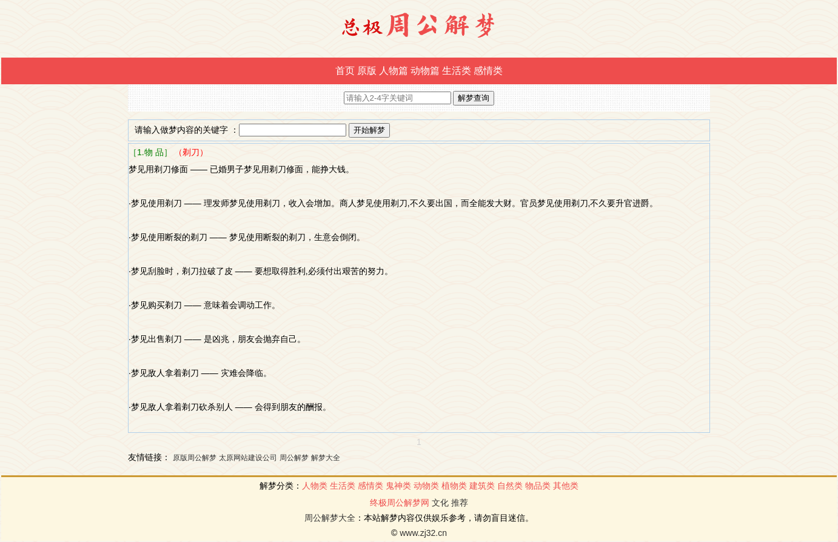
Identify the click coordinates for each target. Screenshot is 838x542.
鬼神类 (398, 485)
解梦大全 (325, 457)
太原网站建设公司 (248, 457)
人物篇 (393, 70)
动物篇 (425, 70)
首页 (345, 70)
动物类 (426, 485)
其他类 (565, 485)
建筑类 (482, 485)
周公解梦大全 (329, 518)
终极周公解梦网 (399, 502)
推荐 (459, 502)
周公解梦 (294, 457)
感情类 (488, 70)
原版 (367, 70)
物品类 (538, 485)
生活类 (456, 70)
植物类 (454, 485)
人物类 (314, 485)
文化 (440, 502)
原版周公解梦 (194, 457)
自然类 (510, 485)
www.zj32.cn (423, 533)
